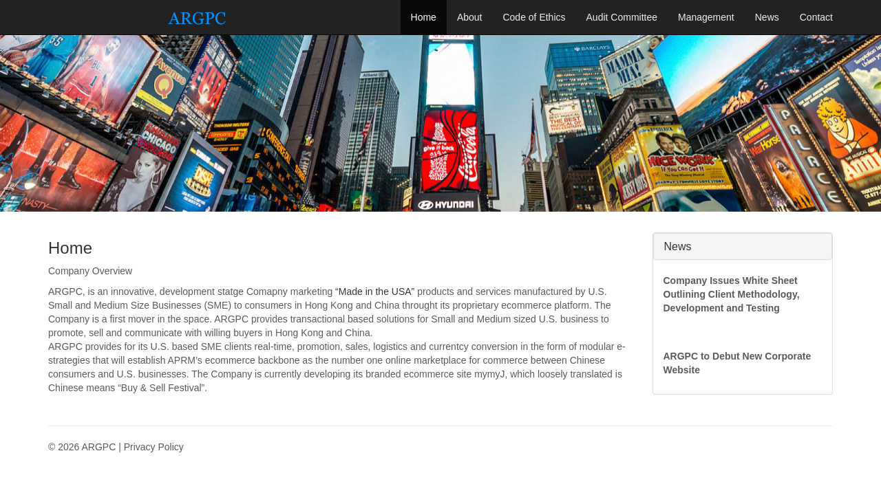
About (469, 17)
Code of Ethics (533, 17)
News (767, 17)
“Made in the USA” (374, 291)
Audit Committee (621, 17)
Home (423, 17)
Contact (816, 17)
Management (706, 17)
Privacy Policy (154, 446)
